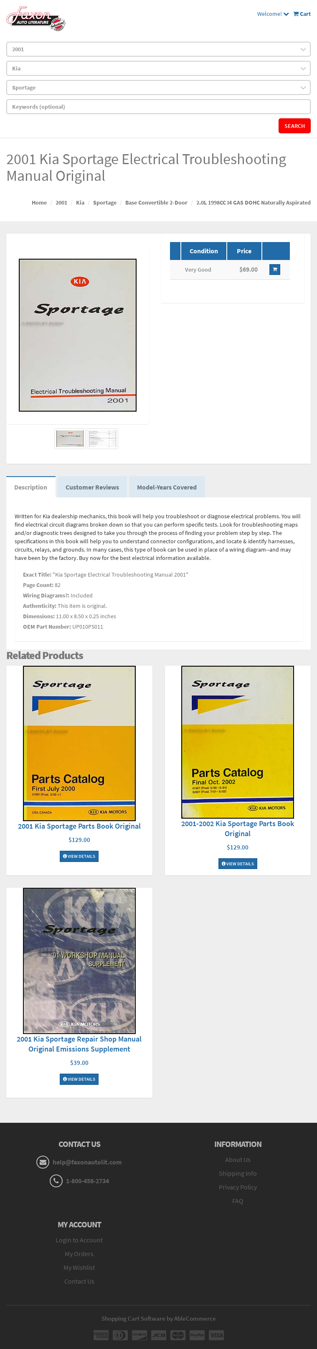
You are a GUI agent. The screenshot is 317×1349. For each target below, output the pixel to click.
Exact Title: (37, 575)
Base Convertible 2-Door (156, 202)
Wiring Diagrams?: (46, 596)
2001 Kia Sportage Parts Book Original (79, 827)
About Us (238, 1160)
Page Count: (38, 586)
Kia (80, 202)
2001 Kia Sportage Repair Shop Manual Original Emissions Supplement (79, 1044)
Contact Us (79, 1281)
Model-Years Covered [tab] (168, 487)
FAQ (237, 1201)
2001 (61, 202)
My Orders (79, 1254)
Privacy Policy (238, 1187)
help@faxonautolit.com (87, 1163)
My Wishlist (79, 1268)
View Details (79, 857)
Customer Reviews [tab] (93, 487)
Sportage (105, 202)
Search (294, 126)
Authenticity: (39, 606)
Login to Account (79, 1241)
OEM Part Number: (47, 627)
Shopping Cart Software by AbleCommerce (158, 1319)
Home (39, 202)
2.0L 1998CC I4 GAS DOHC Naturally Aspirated (253, 202)
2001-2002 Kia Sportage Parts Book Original (237, 829)
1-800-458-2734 (87, 1181)
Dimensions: (39, 617)
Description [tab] (31, 487)
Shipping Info (238, 1173)
